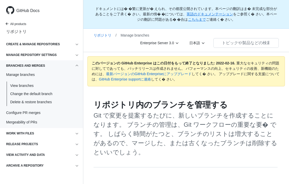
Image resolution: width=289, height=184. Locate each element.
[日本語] (197, 43)
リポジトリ (16, 31)
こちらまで (197, 19)
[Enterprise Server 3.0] (159, 43)
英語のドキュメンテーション (210, 14)
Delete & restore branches (31, 102)
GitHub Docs (28, 10)
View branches (22, 86)
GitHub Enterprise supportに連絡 (125, 79)
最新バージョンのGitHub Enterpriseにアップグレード (149, 74)
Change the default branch (31, 94)
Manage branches (135, 35)
